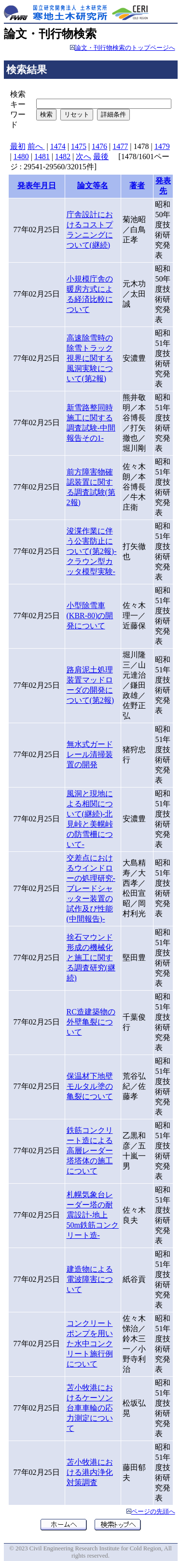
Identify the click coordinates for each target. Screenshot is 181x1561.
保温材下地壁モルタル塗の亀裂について (90, 1086)
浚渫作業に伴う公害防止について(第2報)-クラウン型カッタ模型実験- (92, 551)
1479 (162, 146)
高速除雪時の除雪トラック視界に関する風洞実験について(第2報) (90, 358)
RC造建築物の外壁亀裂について (91, 1022)
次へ (83, 156)
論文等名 (92, 185)
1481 (42, 156)
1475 (78, 146)
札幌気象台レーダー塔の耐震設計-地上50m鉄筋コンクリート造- (93, 1214)
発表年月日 (36, 185)
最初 (18, 146)
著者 (137, 185)
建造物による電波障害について (90, 1279)
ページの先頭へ (153, 1511)
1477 (120, 146)
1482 (62, 156)
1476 (99, 146)
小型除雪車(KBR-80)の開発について (90, 615)
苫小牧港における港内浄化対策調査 (90, 1472)
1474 (58, 146)
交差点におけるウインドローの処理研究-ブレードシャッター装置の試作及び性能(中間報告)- (91, 888)
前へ (36, 146)
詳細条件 (113, 114)
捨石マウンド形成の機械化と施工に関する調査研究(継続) (91, 957)
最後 (101, 156)
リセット (76, 114)
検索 (46, 114)
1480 (21, 156)
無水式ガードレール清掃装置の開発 (90, 754)
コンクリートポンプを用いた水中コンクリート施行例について (90, 1343)
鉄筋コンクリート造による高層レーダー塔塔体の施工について (90, 1150)
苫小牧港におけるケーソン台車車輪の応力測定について (90, 1407)
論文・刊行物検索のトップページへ (125, 48)
